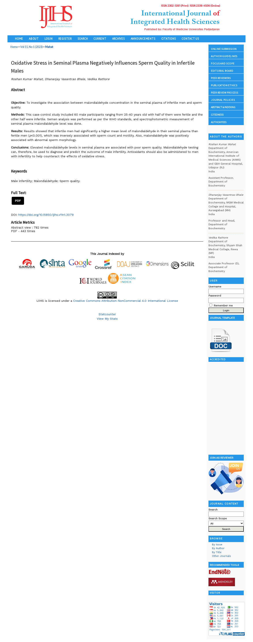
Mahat (49, 47)
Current (99, 38)
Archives (118, 38)
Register (65, 38)
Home (19, 38)
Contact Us (190, 38)
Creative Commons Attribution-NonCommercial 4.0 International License (125, 300)
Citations (168, 38)
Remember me (223, 305)
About (34, 38)
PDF (18, 200)
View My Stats (107, 318)
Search (83, 38)
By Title (216, 552)
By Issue (217, 544)
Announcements (143, 38)
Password (214, 295)
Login (49, 38)
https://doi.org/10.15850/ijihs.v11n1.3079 (46, 214)
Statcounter (107, 314)
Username (214, 286)
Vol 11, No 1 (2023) (31, 47)
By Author (218, 548)
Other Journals (221, 556)
